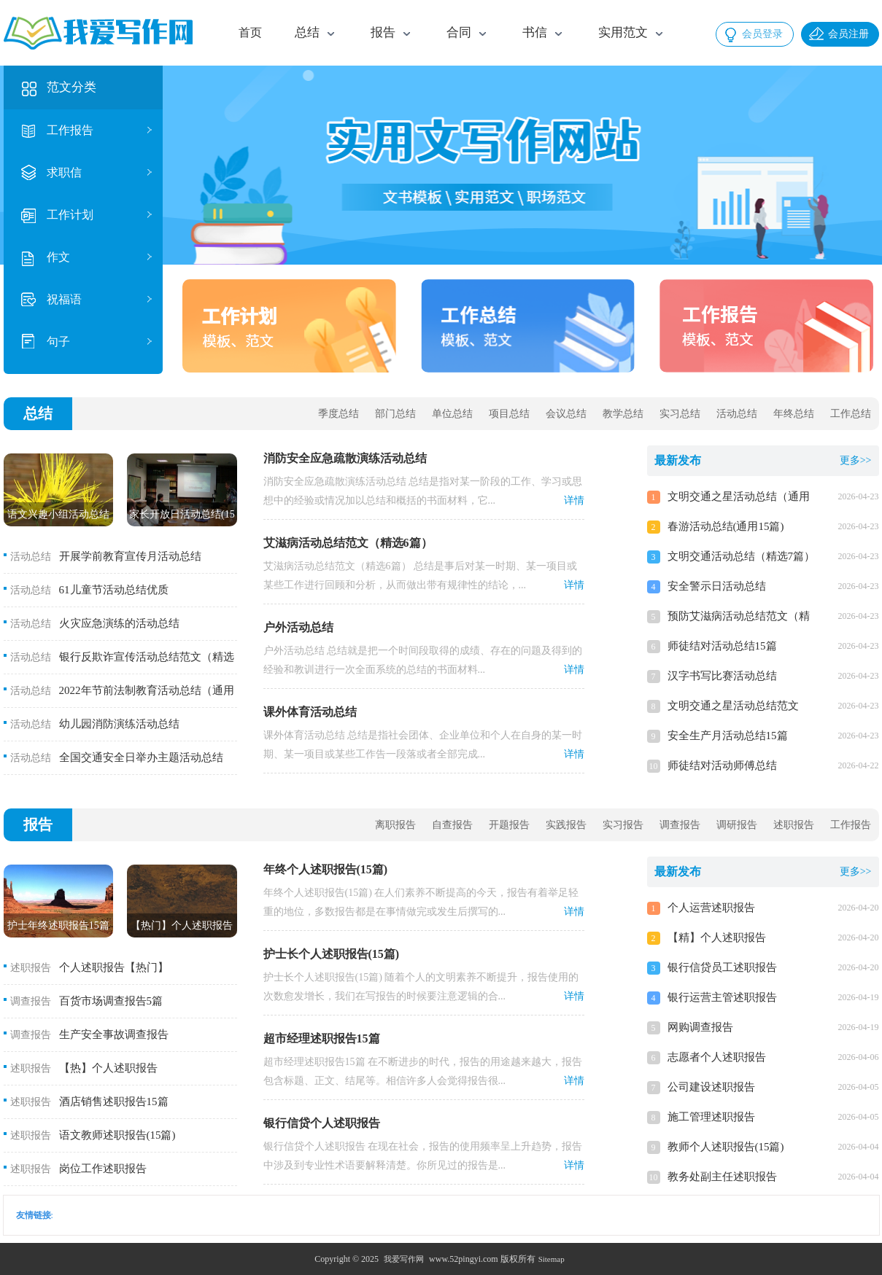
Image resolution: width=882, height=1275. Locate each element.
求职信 (64, 172)
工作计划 (70, 214)
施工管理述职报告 (711, 1117)
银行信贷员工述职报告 (722, 967)
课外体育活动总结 (310, 712)
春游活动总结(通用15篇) (726, 526)
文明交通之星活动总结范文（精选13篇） (733, 707)
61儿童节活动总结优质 (114, 590)
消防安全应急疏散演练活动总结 (345, 458)
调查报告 (679, 824)
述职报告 (793, 824)
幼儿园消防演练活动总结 (119, 724)
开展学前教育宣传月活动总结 (130, 556)
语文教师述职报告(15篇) (117, 1135)
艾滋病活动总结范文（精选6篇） (348, 543)
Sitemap (551, 1259)
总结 (38, 413)
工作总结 (850, 413)
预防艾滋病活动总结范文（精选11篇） (739, 617)
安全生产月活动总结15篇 (728, 735)
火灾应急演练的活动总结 (119, 623)
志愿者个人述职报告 (717, 1057)
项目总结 (509, 413)
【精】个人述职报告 (717, 937)
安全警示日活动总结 (717, 586)
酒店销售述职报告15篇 (114, 1101)
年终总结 (793, 413)
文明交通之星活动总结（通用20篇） (739, 498)
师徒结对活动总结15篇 (722, 646)
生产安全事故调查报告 (114, 1034)
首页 (250, 32)
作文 (58, 257)
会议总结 (566, 413)
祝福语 (64, 299)
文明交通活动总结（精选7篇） (742, 556)
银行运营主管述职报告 (722, 997)
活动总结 (736, 413)
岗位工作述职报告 (103, 1168)
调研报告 (736, 824)
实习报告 (623, 824)
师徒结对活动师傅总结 (722, 765)
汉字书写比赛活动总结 (722, 676)
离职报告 (395, 824)
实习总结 (679, 413)
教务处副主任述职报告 (722, 1176)
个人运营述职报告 (711, 907)
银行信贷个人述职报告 (321, 1123)
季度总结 (338, 413)
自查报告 (452, 824)
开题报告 (509, 824)
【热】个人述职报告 (108, 1068)
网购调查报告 (700, 1027)
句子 (58, 341)
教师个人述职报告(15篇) (726, 1147)
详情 (574, 500)
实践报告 (566, 824)
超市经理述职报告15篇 (321, 1038)
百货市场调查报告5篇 (111, 1001)
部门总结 (395, 413)
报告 (38, 824)
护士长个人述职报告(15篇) (331, 954)
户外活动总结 (298, 627)
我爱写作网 (404, 1259)
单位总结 (452, 413)
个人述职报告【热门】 (114, 967)
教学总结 (623, 413)
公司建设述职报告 (711, 1087)
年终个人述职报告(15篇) (325, 869)
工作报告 (70, 130)
